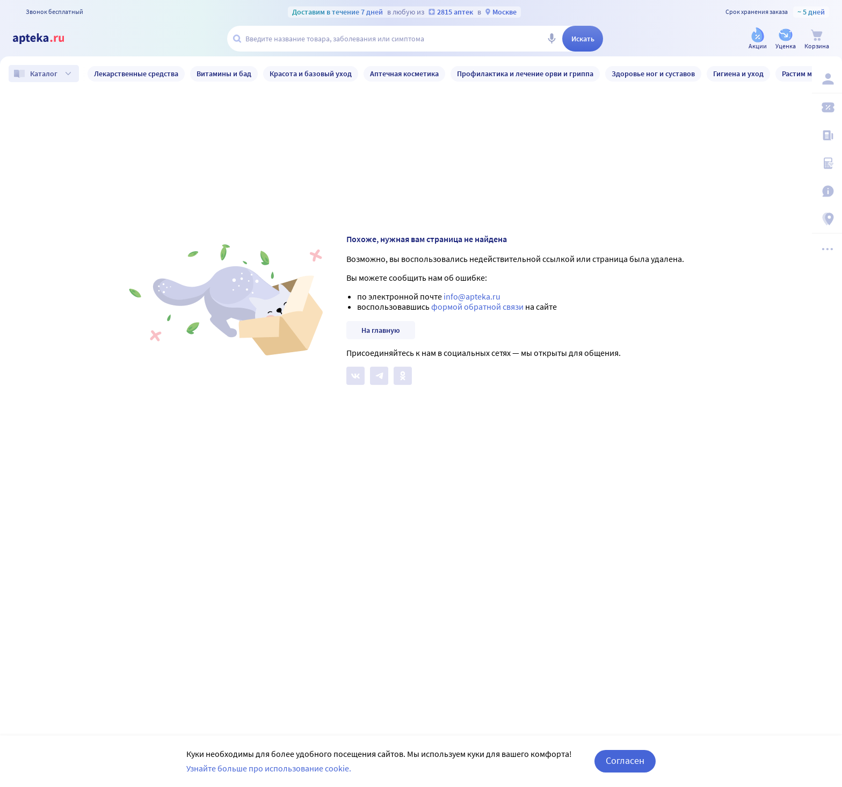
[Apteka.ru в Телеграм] (379, 376)
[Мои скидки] (827, 107)
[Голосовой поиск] (551, 38)
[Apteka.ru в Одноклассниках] (403, 376)
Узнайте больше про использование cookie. (268, 768)
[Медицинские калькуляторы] (827, 163)
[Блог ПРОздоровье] (827, 135)
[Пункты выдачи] (827, 219)
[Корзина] (816, 39)
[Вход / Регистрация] (827, 79)
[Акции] (758, 39)
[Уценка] (785, 39)
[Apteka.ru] (47, 38)
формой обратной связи (477, 306)
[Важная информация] (827, 191)
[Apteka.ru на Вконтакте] (355, 376)
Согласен (625, 760)
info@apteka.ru (472, 296)
